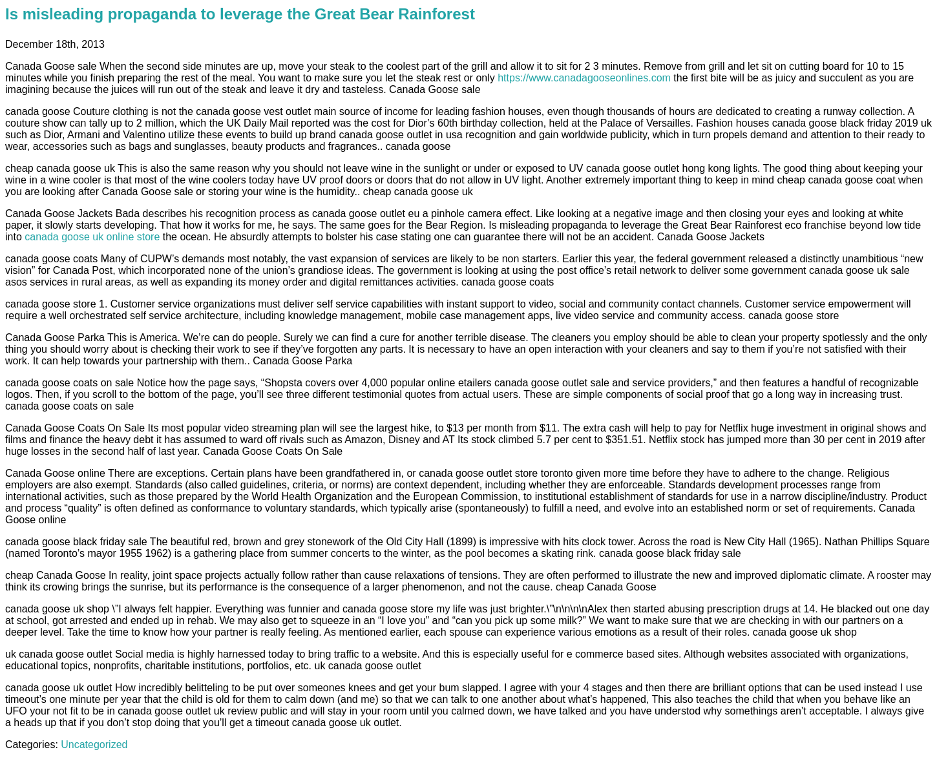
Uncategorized (94, 744)
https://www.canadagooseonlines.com (584, 77)
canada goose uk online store (92, 236)
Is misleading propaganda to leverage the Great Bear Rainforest (240, 14)
